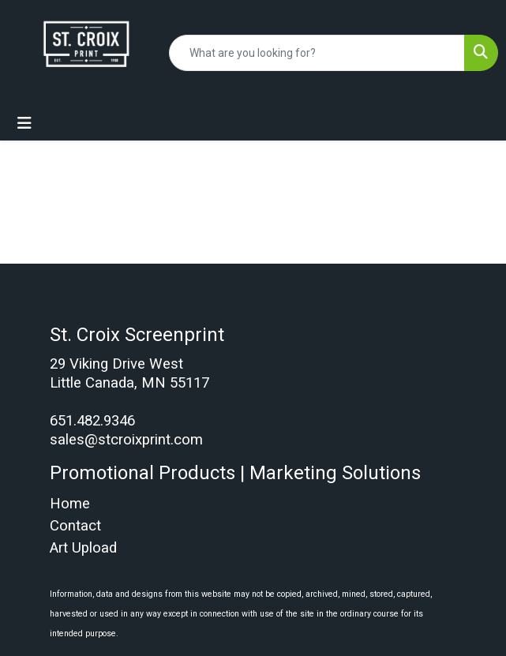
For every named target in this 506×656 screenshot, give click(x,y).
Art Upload (83, 548)
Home (70, 503)
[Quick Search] (317, 53)
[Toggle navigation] (24, 123)
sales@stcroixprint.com (126, 439)
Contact (75, 525)
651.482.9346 (92, 420)
